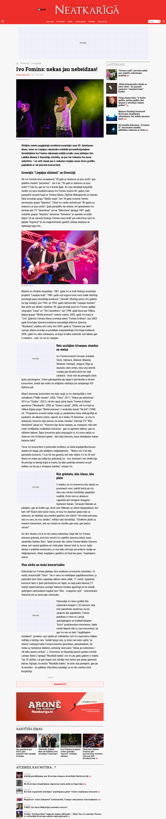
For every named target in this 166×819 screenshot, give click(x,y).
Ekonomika (102, 21)
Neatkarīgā (24, 63)
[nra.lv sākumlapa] (42, 9)
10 (99, 800)
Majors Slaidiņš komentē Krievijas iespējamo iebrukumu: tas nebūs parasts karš (134, 115)
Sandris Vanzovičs (23, 75)
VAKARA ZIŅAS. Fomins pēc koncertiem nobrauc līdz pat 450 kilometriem (93, 753)
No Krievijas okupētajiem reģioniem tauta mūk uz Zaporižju (53, 784)
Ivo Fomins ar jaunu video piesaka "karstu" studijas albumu (70, 752)
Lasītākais (115, 64)
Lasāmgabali (80, 21)
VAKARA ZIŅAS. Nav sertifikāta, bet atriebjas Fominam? (48, 751)
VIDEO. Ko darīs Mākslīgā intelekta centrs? (45, 807)
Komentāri (60, 21)
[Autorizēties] (163, 21)
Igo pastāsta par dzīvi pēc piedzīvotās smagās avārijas (26, 752)
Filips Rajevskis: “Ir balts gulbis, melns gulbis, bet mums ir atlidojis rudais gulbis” (132, 101)
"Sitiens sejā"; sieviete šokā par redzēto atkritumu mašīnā (132, 73)
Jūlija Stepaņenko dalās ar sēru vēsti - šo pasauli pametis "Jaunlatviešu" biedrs (132, 88)
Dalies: (50, 677)
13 (125, 119)
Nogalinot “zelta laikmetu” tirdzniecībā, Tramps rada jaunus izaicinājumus (60, 799)
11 (90, 776)
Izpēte (70, 21)
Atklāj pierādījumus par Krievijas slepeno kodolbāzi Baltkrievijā (56, 776)
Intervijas (50, 21)
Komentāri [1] (60, 684)
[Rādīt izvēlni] (2, 21)
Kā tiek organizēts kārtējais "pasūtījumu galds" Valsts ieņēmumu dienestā (60, 791)
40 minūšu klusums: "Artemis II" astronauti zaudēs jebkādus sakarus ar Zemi (134, 127)
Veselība (91, 21)
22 (84, 784)
